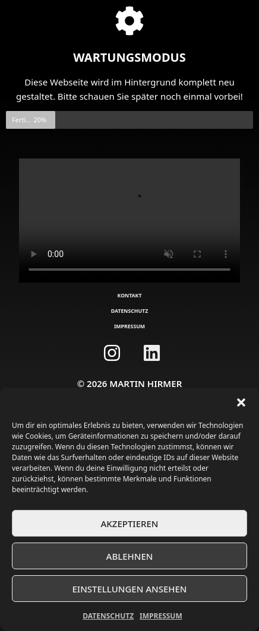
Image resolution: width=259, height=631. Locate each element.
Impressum (161, 616)
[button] (241, 402)
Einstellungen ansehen (129, 589)
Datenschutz (108, 616)
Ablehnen (129, 556)
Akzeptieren (130, 523)
